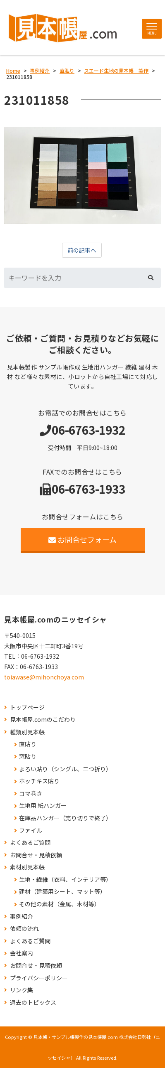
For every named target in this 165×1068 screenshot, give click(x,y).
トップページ (27, 707)
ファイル (30, 830)
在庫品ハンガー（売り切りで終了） (65, 818)
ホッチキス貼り (39, 781)
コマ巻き (30, 793)
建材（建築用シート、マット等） (62, 892)
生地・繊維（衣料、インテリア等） (65, 879)
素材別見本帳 (27, 867)
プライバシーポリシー (39, 978)
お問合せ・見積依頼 (36, 855)
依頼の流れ (24, 929)
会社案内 (21, 953)
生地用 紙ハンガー (43, 806)
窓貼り (27, 756)
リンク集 (21, 990)
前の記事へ (81, 250)
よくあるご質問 (30, 843)
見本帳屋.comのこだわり (43, 719)
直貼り (27, 744)
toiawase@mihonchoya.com (44, 677)
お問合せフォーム (82, 539)
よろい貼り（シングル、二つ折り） (65, 769)
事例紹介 (21, 916)
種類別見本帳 (27, 732)
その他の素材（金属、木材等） (59, 904)
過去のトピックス (33, 1002)
